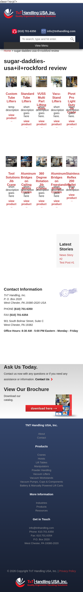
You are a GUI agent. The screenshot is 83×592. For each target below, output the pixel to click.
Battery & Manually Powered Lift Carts (41, 485)
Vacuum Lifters (41, 474)
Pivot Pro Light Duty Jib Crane (71, 97)
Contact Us (44, 379)
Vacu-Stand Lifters (56, 97)
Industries (41, 502)
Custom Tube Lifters (11, 97)
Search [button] (72, 39)
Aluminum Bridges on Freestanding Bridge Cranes (56, 177)
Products (41, 446)
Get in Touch (41, 519)
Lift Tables (41, 462)
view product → (11, 118)
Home (7, 50)
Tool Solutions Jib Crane (11, 177)
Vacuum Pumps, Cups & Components (41, 481)
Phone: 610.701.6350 (41, 531)
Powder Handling (41, 470)
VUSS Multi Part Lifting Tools (41, 97)
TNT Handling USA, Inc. (41, 425)
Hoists (41, 458)
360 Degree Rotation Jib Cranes (41, 177)
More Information (41, 494)
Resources (41, 510)
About (41, 433)
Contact (41, 437)
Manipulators (41, 466)
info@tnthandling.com (61, 31)
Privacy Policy (67, 571)
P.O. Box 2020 (41, 539)
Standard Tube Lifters (26, 97)
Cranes (41, 454)
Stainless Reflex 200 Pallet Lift (71, 177)
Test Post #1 (66, 262)
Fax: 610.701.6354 (41, 535)
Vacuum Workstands (41, 477)
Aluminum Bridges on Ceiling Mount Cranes (26, 177)
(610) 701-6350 (27, 31)
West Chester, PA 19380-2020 (41, 543)
